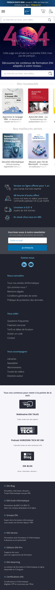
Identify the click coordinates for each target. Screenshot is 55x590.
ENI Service (12, 532)
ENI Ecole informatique (18, 500)
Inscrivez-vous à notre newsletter (27, 233)
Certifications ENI (15, 576)
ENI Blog (11, 486)
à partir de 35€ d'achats (32, 209)
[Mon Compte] (51, 11)
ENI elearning (13, 562)
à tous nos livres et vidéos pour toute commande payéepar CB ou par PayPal (32, 198)
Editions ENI (27, 11)
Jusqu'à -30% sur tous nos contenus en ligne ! (27, 3)
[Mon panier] (43, 11)
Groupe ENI (12, 515)
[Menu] (3, 11)
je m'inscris (27, 247)
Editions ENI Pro (14, 547)
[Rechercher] (49, 20)
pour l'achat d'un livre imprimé (32, 187)
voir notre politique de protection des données (26, 235)
